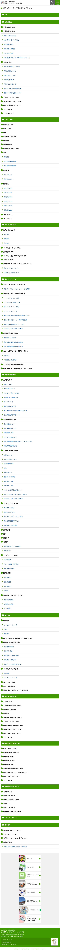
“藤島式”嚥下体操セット (11, 397)
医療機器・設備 (8, 481)
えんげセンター (8, 380)
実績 (4, 152)
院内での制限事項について (12, 105)
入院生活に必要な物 (10, 84)
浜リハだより (8, 175)
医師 (5, 468)
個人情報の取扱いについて (12, 830)
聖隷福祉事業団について (11, 148)
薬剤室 (6, 590)
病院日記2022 (8, 205)
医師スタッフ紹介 (9, 508)
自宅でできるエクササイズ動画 (13, 328)
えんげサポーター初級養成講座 (13, 364)
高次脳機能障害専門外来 (11, 521)
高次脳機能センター (9, 419)
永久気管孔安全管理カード (12, 415)
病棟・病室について (10, 75)
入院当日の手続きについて (12, 66)
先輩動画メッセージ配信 (11, 655)
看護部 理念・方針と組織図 (12, 546)
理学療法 (6, 234)
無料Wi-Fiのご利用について (12, 93)
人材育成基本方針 (9, 568)
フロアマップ (7, 109)
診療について (8, 384)
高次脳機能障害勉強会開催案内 (13, 342)
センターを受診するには (11, 393)
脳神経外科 (7, 530)
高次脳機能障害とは (10, 428)
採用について (7, 803)
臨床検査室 (7, 586)
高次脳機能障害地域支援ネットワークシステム (18, 441)
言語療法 (6, 243)
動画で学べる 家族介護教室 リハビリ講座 (17, 368)
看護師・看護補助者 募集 (11, 642)
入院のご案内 (7, 62)
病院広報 (6, 170)
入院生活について (9, 80)
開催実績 (6, 355)
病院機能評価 (7, 144)
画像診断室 (7, 582)
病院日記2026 (8, 188)
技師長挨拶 (7, 559)
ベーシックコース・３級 (11, 298)
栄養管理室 (7, 577)
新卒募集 (6, 673)
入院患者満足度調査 (10, 161)
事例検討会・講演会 (10, 338)
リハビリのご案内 (10, 224)
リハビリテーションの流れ (12, 248)
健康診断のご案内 (9, 49)
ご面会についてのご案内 (11, 97)
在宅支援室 (7, 608)
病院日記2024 (8, 197)
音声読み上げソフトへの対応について (15, 838)
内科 (4, 534)
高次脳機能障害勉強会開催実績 (13, 346)
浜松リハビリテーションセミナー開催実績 (17, 289)
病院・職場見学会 (9, 686)
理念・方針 (7, 128)
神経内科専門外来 (9, 512)
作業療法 (6, 239)
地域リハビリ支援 (10, 279)
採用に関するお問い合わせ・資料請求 (15, 690)
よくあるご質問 (8, 260)
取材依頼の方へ (8, 179)
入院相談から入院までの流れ (12, 705)
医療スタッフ (8, 472)
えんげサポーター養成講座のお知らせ (15, 410)
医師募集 (6, 620)
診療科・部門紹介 (10, 374)
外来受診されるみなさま (12, 743)
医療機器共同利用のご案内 (12, 811)
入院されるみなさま (11, 696)
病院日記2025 (8, 192)
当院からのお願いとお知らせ (12, 88)
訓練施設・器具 (8, 485)
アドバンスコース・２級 (11, 307)
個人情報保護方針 (7, 942)
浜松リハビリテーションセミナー (14, 284)
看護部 (5, 542)
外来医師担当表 (8, 53)
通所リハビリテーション (11, 268)
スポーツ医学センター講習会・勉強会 (15, 351)
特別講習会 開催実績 (10, 360)
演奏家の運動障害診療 (10, 525)
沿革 (4, 132)
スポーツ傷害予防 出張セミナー (13, 490)
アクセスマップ (8, 113)
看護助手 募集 (8, 651)
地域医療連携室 (8, 604)
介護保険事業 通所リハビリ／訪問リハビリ (17, 263)
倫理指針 (6, 140)
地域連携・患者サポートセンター (14, 595)
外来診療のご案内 (9, 31)
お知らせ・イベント (11, 817)
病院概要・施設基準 (9, 136)
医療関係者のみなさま (12, 786)
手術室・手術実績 (9, 477)
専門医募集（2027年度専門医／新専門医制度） (18, 638)
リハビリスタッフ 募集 (10, 669)
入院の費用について (10, 71)
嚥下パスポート (8, 402)
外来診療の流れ (8, 44)
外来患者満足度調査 (10, 165)
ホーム (7, 14)
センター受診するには (10, 437)
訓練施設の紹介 (8, 252)
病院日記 (6, 184)
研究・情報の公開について (12, 733)
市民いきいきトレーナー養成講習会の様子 (17, 315)
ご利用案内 (8, 22)
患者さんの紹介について (11, 799)
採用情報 (7, 615)
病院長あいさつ (8, 125)
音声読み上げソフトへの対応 (9, 944)
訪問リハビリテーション (11, 272)
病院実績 (6, 157)
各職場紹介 (7, 550)
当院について (9, 119)
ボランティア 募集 (9, 682)
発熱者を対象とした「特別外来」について (17, 57)
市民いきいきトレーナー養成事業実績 (15, 320)
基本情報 (7, 825)
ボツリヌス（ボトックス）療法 (13, 516)
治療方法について (9, 230)
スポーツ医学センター (10, 450)
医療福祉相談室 (8, 600)
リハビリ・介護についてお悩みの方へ (15, 256)
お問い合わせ (7, 842)
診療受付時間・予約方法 (11, 40)
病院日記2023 (8, 201)
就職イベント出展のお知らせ (12, 664)
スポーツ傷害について (10, 459)
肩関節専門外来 (8, 463)
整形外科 (6, 538)
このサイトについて (9, 834)
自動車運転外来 (8, 433)
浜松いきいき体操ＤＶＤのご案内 (14, 324)
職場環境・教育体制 (10, 660)
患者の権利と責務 (9, 27)
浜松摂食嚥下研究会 (10, 406)
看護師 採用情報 (9, 647)
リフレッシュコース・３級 (12, 302)
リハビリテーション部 (10, 555)
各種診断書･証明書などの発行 (13, 725)
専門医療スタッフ (9, 388)
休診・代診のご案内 (10, 35)
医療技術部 (7, 573)
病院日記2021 (8, 210)
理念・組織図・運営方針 (11, 564)
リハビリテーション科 (10, 503)
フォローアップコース (10, 311)
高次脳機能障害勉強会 (10, 333)
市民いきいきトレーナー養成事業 (14, 293)
